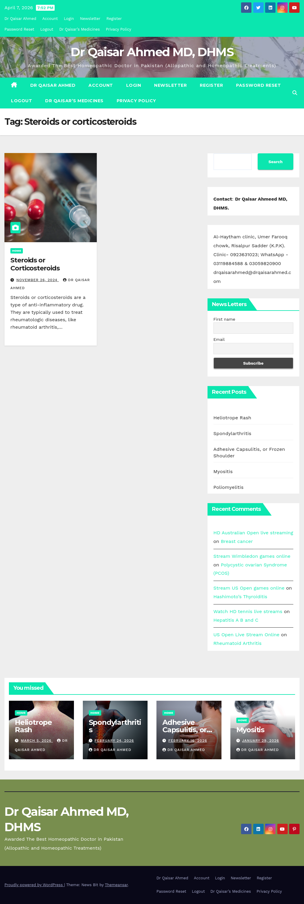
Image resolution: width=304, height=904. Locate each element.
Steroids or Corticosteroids (35, 264)
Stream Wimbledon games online (252, 556)
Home (16, 250)
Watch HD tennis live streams (247, 611)
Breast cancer (237, 541)
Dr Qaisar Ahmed (20, 18)
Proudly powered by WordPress (34, 885)
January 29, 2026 (260, 740)
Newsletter (90, 18)
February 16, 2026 (187, 740)
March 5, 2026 (37, 740)
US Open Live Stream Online (246, 634)
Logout (46, 29)
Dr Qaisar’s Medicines (79, 29)
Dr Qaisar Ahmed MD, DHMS (152, 52)
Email (219, 339)
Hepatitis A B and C (236, 620)
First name (224, 319)
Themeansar (116, 885)
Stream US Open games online (249, 588)
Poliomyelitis (228, 487)
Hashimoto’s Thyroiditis (240, 596)
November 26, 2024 (37, 280)
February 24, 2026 (114, 740)
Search (275, 161)
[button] (294, 93)
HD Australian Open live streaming (253, 533)
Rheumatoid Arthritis (237, 643)
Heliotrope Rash (232, 417)
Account (50, 18)
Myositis (223, 471)
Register (114, 18)
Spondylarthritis (232, 433)
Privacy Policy (118, 29)
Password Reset (19, 29)
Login (69, 18)
